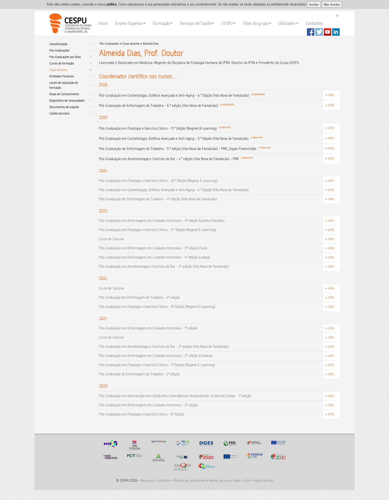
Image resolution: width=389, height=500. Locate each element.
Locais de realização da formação (63, 85)
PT (337, 16)
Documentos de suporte (64, 107)
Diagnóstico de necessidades (67, 100)
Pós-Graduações (59, 50)
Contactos (314, 23)
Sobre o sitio (241, 480)
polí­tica (112, 4)
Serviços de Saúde (197, 23)
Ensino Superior (130, 23)
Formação (162, 23)
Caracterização (58, 44)
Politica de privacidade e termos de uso (201, 480)
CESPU (69, 23)
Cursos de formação (61, 63)
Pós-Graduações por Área (65, 57)
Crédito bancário (59, 113)
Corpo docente (58, 70)
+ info (329, 94)
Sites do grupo (257, 23)
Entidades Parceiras (61, 76)
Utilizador (288, 23)
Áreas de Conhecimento (64, 94)
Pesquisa (147, 480)
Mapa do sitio (263, 480)
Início (103, 23)
